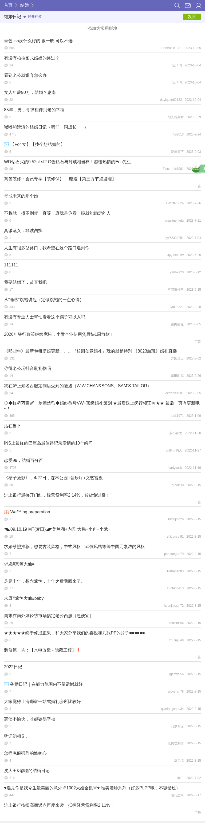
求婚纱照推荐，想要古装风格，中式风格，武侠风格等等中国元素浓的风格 (74, 546)
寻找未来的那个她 (21, 196)
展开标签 (32, 17)
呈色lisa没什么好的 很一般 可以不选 (38, 40)
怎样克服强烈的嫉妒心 (25, 753)
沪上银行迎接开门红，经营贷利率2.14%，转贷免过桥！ (57, 495)
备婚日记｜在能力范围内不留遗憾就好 (43, 684)
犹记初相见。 (17, 736)
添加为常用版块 (102, 28)
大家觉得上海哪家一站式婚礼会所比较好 (42, 701)
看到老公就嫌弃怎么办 (25, 75)
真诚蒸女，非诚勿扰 (23, 230)
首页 (8, 5)
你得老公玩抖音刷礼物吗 (27, 368)
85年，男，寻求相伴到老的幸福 (34, 109)
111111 (11, 265)
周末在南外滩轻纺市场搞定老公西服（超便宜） (49, 615)
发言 (192, 16)
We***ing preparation (27, 512)
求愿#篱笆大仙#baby (24, 598)
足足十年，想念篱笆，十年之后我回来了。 (44, 581)
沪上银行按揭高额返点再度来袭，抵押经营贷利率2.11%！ (59, 805)
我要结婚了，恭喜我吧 (25, 282)
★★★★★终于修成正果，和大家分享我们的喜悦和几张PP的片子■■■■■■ (74, 633)
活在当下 (12, 426)
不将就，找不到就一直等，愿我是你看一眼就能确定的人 (57, 213)
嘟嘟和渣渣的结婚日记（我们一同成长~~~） (46, 127)
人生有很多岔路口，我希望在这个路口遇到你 (46, 248)
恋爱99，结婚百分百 (23, 460)
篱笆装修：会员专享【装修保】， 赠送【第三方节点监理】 (60, 179)
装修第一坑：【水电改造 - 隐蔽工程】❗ (42, 650)
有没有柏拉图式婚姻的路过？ (32, 58)
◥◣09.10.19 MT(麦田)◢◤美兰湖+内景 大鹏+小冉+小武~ (57, 529)
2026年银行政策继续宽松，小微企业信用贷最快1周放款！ (59, 334)
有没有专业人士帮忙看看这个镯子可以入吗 (44, 317)
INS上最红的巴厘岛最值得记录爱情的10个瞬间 (48, 443)
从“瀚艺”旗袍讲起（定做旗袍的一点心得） (44, 299)
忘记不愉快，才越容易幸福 (29, 719)
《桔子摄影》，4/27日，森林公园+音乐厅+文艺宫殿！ (55, 478)
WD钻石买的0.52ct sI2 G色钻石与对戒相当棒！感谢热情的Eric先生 (67, 161)
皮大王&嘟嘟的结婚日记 (27, 770)
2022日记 (13, 667)
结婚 (24, 5)
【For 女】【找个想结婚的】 (34, 144)
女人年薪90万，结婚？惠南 (30, 92)
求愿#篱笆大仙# (19, 564)
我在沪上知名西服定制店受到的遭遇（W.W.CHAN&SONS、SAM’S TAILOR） (77, 385)
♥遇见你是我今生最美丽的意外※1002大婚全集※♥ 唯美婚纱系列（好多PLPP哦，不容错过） (92, 788)
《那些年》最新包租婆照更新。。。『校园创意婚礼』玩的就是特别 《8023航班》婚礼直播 (90, 351)
